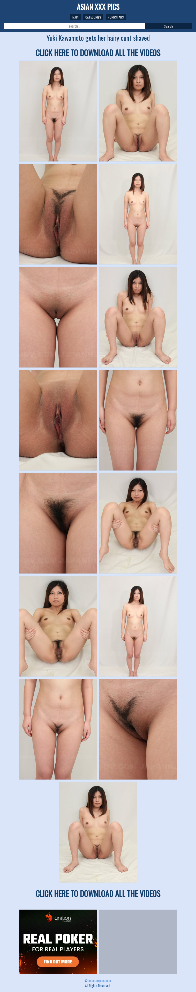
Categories (93, 17)
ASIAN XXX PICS (98, 7)
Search (168, 26)
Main (75, 17)
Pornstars (116, 17)
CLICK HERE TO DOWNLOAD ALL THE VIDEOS (98, 52)
